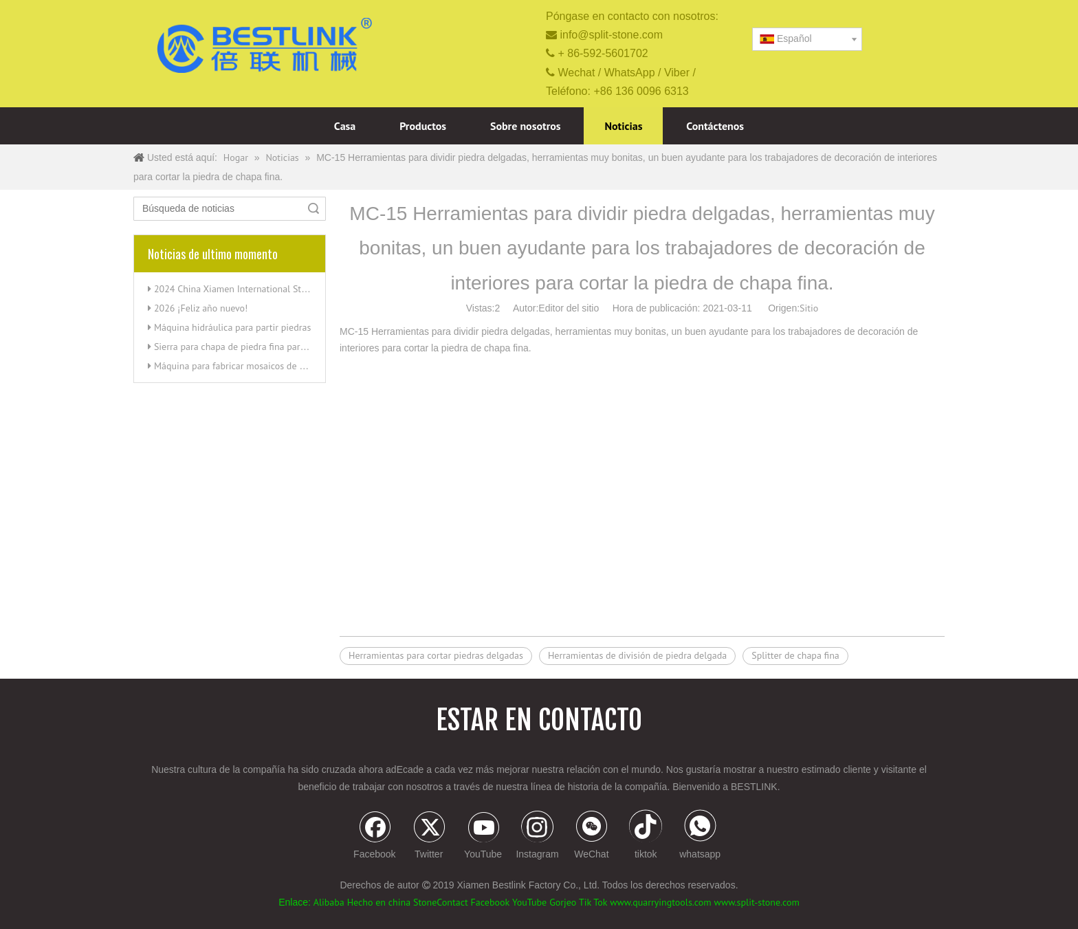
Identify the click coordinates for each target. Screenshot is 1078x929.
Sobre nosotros (525, 126)
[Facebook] (375, 836)
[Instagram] (538, 836)
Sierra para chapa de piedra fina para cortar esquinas (262, 346)
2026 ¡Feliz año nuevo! (201, 308)
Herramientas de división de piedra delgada (637, 655)
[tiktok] (646, 836)
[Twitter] (429, 836)
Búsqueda (313, 208)
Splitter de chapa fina (795, 655)
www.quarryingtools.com (660, 902)
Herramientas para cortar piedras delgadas (436, 655)
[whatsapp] (700, 836)
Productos (422, 126)
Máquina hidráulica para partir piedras (232, 327)
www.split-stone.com (757, 902)
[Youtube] (483, 836)
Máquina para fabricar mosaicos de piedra (239, 366)
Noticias (623, 126)
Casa (344, 126)
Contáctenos (715, 126)
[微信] (591, 836)
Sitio (809, 308)
